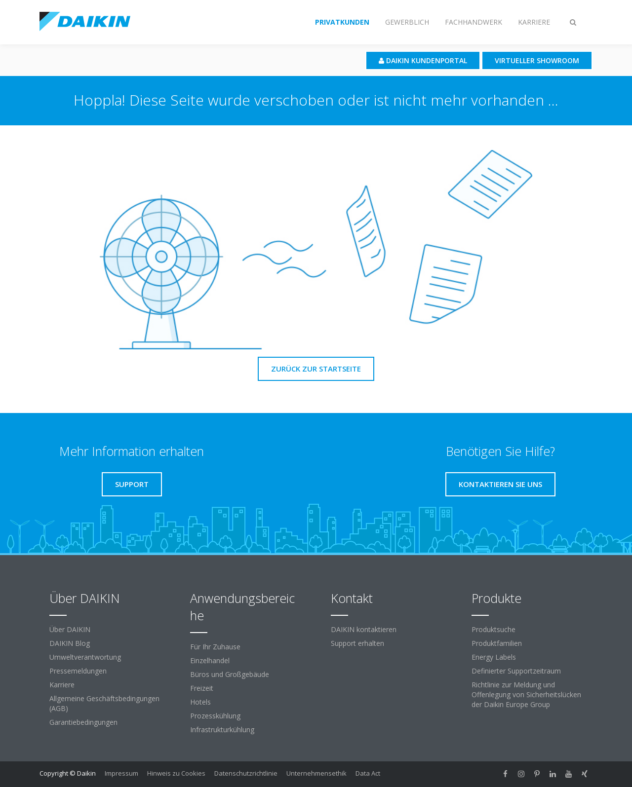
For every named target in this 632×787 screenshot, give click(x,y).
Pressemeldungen (78, 670)
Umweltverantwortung (85, 657)
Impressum (121, 773)
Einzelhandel (210, 660)
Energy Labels (494, 657)
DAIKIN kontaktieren (363, 629)
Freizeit (201, 688)
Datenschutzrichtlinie (245, 773)
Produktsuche (493, 629)
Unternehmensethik (316, 773)
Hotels (200, 702)
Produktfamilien (497, 643)
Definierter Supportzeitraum (516, 670)
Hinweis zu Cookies (176, 773)
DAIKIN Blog (69, 643)
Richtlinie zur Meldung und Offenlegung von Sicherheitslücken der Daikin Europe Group (526, 694)
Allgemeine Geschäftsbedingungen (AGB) (104, 703)
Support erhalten (357, 643)
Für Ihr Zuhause (215, 646)
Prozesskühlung (215, 715)
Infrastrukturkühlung (222, 729)
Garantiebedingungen (83, 722)
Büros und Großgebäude (229, 674)
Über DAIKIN (69, 629)
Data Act (368, 773)
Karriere (62, 684)
